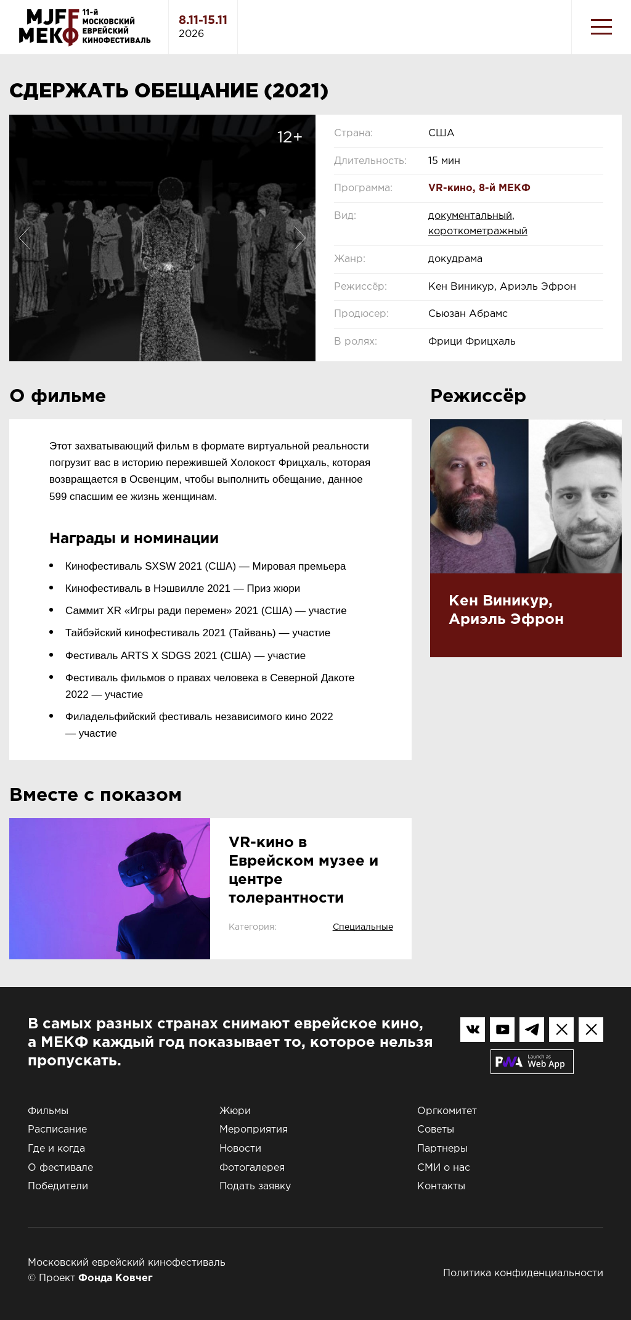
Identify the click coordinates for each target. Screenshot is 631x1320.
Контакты (441, 1186)
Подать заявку (255, 1186)
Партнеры (442, 1149)
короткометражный (477, 231)
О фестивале (60, 1168)
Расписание (57, 1129)
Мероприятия (253, 1129)
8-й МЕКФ (505, 188)
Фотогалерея (252, 1168)
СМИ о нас (443, 1168)
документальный (470, 216)
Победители (58, 1186)
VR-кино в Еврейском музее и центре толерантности (303, 870)
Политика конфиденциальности (523, 1273)
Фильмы (48, 1111)
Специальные (363, 927)
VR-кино (450, 188)
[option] (162, 238)
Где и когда (56, 1149)
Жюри (235, 1111)
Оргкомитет (447, 1111)
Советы (435, 1129)
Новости (240, 1149)
